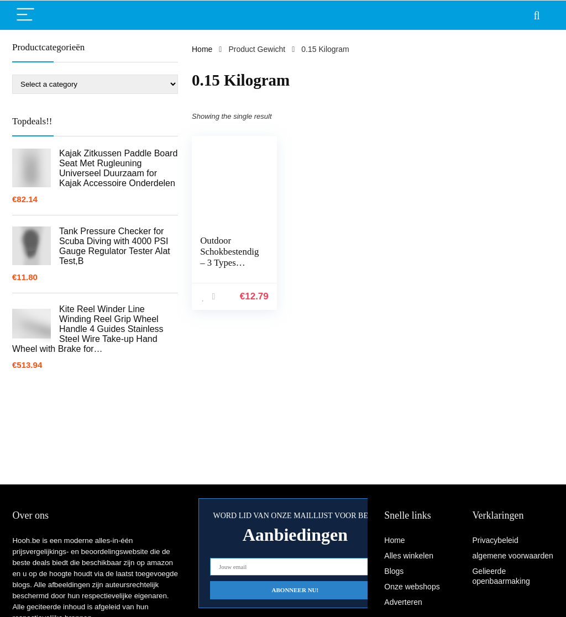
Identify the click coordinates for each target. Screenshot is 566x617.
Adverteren (403, 602)
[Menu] (25, 15)
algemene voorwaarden (512, 555)
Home (202, 49)
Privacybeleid (495, 540)
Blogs (393, 571)
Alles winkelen (408, 555)
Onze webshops (411, 586)
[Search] (536, 15)
